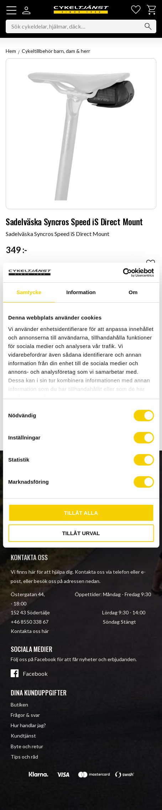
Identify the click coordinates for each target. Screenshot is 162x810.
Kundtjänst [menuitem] (23, 736)
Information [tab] (81, 292)
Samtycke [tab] (28, 292)
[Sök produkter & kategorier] (81, 26)
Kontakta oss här (30, 631)
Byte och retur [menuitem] (27, 746)
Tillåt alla (81, 513)
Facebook (35, 673)
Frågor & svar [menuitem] (25, 715)
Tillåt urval (81, 533)
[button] (11, 10)
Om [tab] (133, 292)
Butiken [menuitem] (19, 704)
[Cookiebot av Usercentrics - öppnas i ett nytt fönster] (123, 272)
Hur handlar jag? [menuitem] (28, 725)
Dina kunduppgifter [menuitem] (39, 692)
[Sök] (148, 26)
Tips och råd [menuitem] (24, 757)
